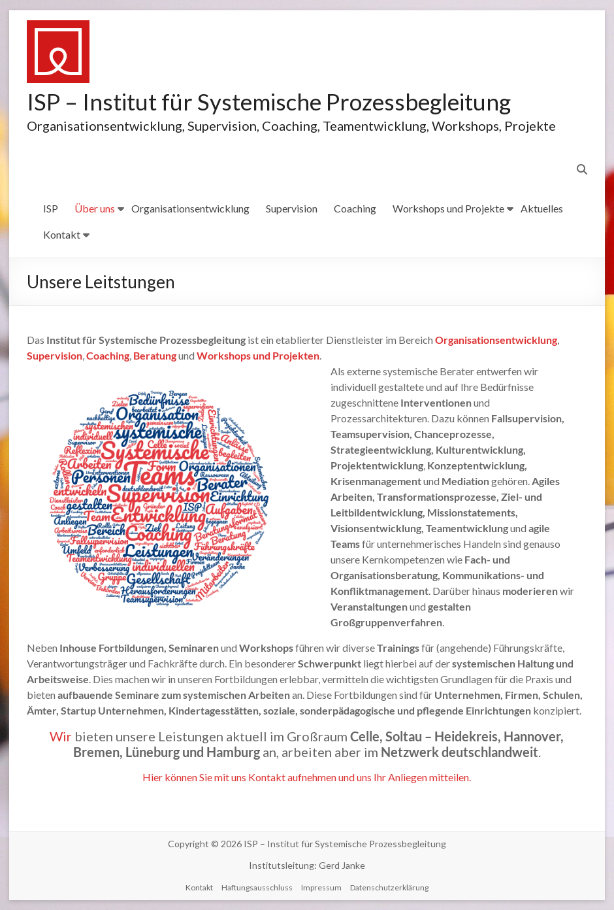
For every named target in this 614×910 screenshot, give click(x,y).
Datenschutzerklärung (389, 887)
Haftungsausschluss (257, 887)
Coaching (355, 208)
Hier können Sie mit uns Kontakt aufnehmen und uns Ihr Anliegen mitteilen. (306, 777)
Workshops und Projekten (258, 355)
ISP (50, 208)
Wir (62, 736)
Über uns (94, 208)
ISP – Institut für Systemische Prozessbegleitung (274, 101)
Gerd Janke (342, 865)
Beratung (154, 355)
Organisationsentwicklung (190, 208)
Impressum (321, 887)
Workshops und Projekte (448, 208)
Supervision (291, 208)
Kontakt (61, 234)
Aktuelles (542, 208)
